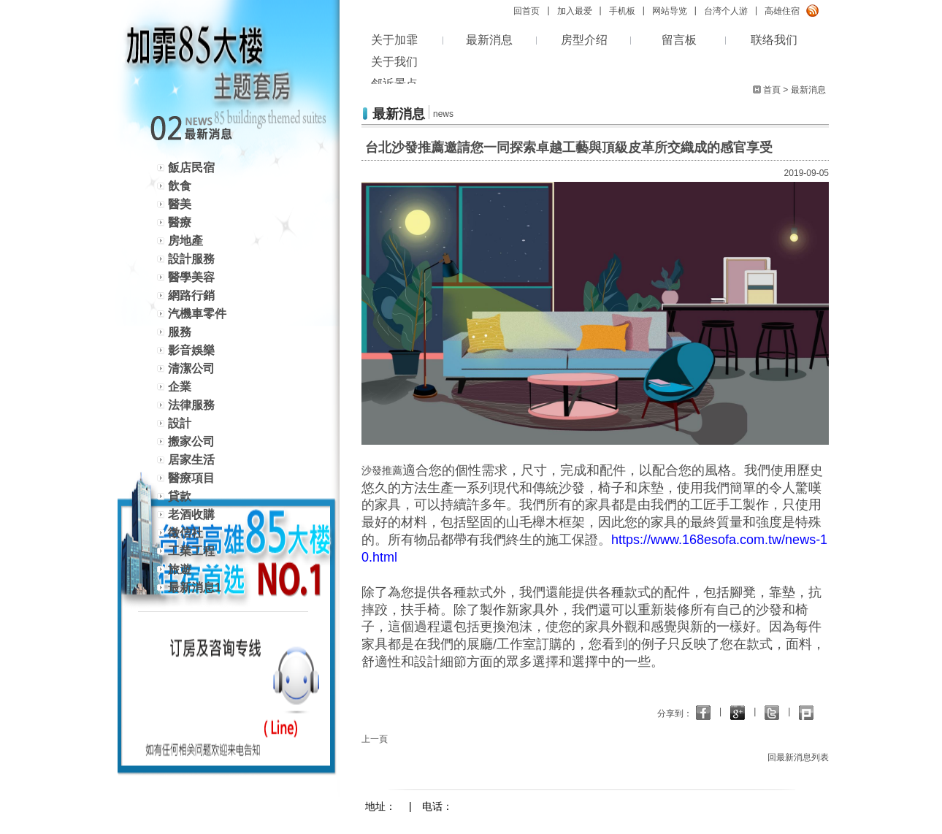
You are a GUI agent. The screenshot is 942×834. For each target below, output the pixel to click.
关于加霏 (394, 40)
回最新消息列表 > (801, 757)
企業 (179, 386)
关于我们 (394, 62)
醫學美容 (191, 277)
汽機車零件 (197, 313)
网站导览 (669, 11)
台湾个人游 (726, 11)
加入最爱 (574, 11)
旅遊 (179, 569)
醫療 (179, 222)
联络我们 (774, 40)
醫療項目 (191, 478)
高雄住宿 (782, 11)
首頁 (772, 90)
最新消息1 (194, 587)
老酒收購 (191, 514)
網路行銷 (191, 295)
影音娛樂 (191, 350)
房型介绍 (584, 40)
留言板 (679, 40)
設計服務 (191, 259)
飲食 (179, 186)
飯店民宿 (191, 167)
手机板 (622, 11)
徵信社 (185, 533)
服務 (179, 332)
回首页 (526, 11)
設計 (179, 423)
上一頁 (374, 739)
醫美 (179, 204)
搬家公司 (191, 441)
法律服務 (191, 405)
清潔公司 (191, 368)
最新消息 (489, 40)
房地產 (185, 240)
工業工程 (191, 551)
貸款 (179, 496)
